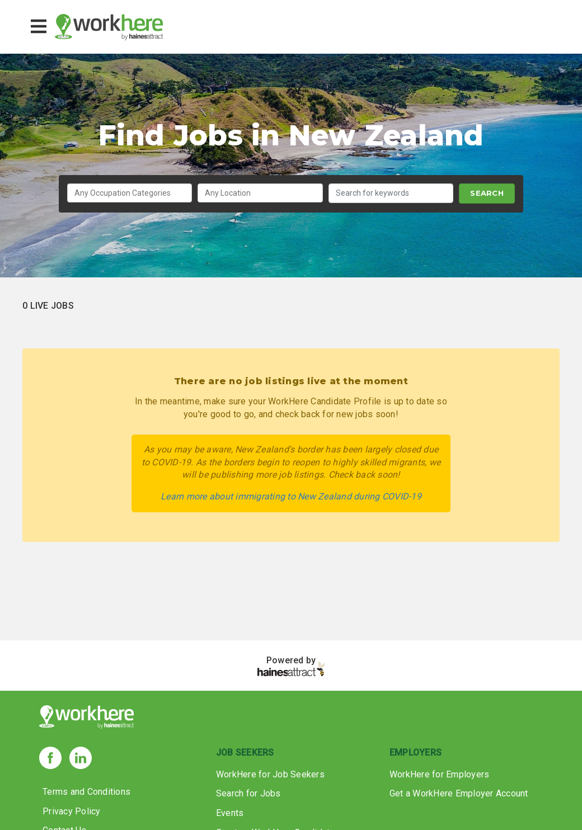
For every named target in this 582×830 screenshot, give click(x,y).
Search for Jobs (248, 793)
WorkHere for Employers (439, 774)
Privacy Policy (72, 811)
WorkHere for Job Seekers (270, 774)
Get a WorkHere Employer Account (458, 793)
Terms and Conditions (86, 791)
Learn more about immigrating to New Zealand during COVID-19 (291, 496)
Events (230, 813)
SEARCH (487, 192)
